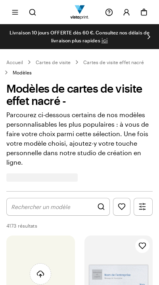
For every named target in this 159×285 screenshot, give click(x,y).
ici (105, 40)
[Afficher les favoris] (121, 207)
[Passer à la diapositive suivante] (148, 37)
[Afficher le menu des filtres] (143, 207)
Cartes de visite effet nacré (113, 62)
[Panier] (144, 12)
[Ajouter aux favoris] (142, 246)
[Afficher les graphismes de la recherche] (58, 207)
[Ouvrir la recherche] (32, 12)
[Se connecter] (126, 12)
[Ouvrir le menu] (15, 12)
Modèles (22, 72)
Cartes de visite (53, 62)
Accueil (14, 62)
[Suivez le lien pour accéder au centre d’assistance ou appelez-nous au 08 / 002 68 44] (109, 12)
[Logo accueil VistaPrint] (79, 12)
